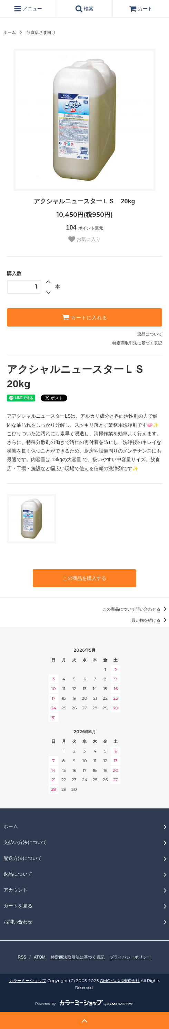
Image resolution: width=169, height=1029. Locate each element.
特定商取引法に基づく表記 (137, 343)
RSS (22, 957)
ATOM (40, 957)
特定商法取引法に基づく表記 (78, 957)
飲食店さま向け (41, 32)
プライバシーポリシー (130, 957)
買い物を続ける (150, 620)
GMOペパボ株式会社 (120, 980)
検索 (84, 8)
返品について (149, 334)
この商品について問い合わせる (135, 609)
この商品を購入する (84, 578)
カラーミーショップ (27, 980)
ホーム (9, 32)
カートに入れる (84, 317)
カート (140, 8)
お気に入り (84, 239)
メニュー (28, 8)
